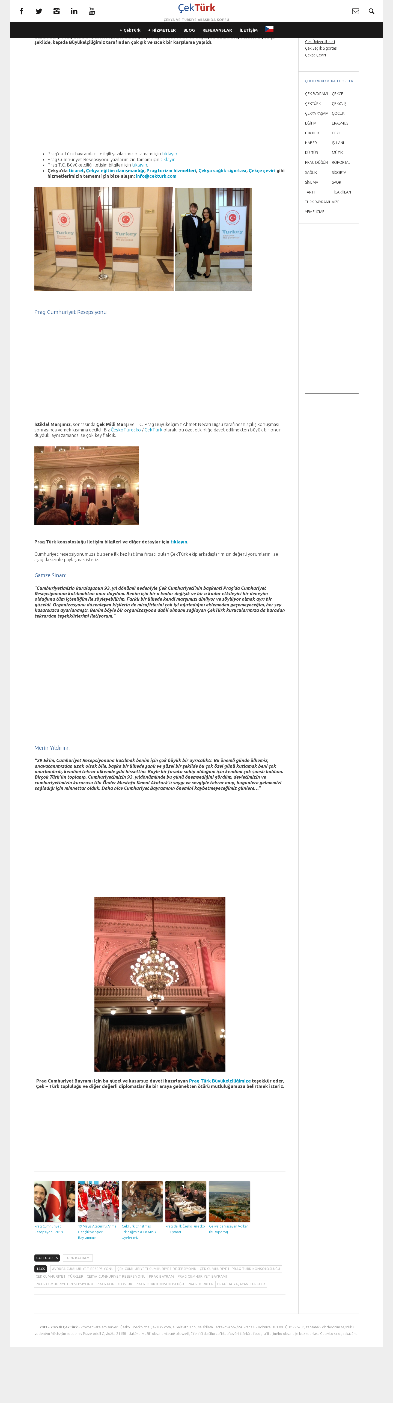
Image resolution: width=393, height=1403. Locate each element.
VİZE (336, 258)
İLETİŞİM (249, 40)
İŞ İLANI (338, 199)
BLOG (189, 40)
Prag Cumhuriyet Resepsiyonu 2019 (48, 1285)
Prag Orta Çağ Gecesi (323, 78)
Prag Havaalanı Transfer (324, 91)
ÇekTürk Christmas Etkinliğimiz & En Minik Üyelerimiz (139, 1288)
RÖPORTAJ (341, 218)
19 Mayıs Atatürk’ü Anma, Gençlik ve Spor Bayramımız (97, 1288)
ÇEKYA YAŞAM (317, 169)
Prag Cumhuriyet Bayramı (202, 1332)
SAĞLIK (311, 228)
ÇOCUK (338, 169)
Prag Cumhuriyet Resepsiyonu (64, 1340)
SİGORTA (339, 228)
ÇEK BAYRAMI (316, 150)
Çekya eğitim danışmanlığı (115, 226)
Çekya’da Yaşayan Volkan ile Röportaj (229, 1285)
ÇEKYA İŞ (339, 160)
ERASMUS (340, 179)
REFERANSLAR (217, 40)
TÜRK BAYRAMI (78, 1314)
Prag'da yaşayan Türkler (241, 1340)
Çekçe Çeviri (315, 111)
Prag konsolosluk (114, 1340)
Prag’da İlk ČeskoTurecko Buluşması (185, 1285)
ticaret (76, 226)
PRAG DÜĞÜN (316, 218)
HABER (311, 199)
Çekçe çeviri (262, 226)
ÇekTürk (132, 40)
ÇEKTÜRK (313, 160)
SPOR (336, 238)
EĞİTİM (311, 179)
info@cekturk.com (156, 232)
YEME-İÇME (314, 268)
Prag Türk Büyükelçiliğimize (220, 1136)
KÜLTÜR (311, 209)
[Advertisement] (159, 157)
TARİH (310, 248)
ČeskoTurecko (126, 485)
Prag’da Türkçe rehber (323, 85)
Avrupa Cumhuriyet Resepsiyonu (83, 1325)
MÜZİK (337, 209)
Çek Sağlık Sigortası (321, 104)
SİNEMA (311, 238)
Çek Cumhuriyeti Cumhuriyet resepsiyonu (156, 1325)
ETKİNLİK (312, 189)
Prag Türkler (201, 1340)
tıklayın (169, 209)
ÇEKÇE (337, 150)
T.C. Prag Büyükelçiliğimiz (228, 87)
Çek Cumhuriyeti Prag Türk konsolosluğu (240, 1325)
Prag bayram (161, 1332)
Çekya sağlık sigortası (222, 226)
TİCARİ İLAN (341, 248)
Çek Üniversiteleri (320, 98)
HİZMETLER (164, 40)
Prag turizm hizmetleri (171, 226)
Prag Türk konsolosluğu (160, 1340)
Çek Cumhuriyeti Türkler (59, 1332)
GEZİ (336, 189)
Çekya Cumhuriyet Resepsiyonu (116, 1332)
